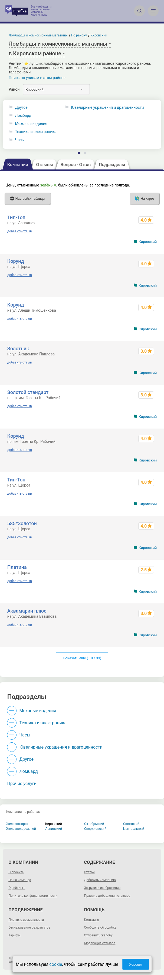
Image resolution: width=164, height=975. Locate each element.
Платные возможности (26, 920)
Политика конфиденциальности (32, 896)
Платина (17, 567)
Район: (15, 89)
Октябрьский (94, 824)
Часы (20, 140)
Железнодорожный (21, 829)
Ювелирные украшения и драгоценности (60, 747)
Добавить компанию (100, 880)
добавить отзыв (19, 231)
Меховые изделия (31, 124)
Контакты (91, 920)
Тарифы (14, 935)
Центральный (133, 829)
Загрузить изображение (102, 888)
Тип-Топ (16, 217)
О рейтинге (16, 888)
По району (79, 35)
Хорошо (135, 964)
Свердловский (95, 829)
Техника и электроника (36, 132)
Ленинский (53, 829)
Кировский (148, 242)
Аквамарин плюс (27, 611)
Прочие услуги (22, 783)
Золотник (18, 348)
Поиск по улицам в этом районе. (38, 78)
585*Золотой (22, 523)
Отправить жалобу (98, 935)
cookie (55, 964)
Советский (131, 824)
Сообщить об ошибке (100, 927)
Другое (21, 108)
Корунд (15, 261)
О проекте (16, 872)
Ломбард (23, 116)
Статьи (89, 872)
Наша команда (19, 880)
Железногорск (17, 824)
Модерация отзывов (100, 943)
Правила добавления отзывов (107, 896)
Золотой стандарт (27, 392)
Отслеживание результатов (29, 927)
